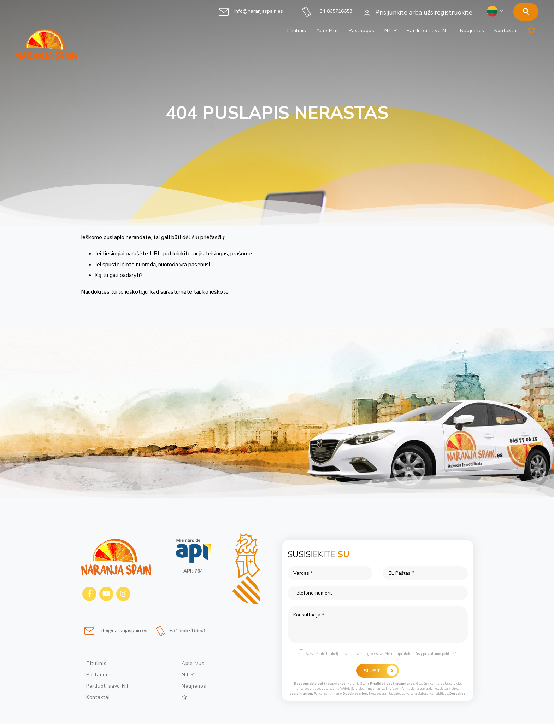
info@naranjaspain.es (251, 11)
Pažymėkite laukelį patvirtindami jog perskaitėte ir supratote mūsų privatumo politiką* (377, 652)
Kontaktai (506, 30)
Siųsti (373, 670)
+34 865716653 (327, 11)
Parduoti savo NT (428, 30)
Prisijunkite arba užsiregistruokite (418, 12)
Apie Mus (327, 30)
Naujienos (472, 30)
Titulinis (296, 30)
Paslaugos (361, 30)
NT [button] (390, 30)
